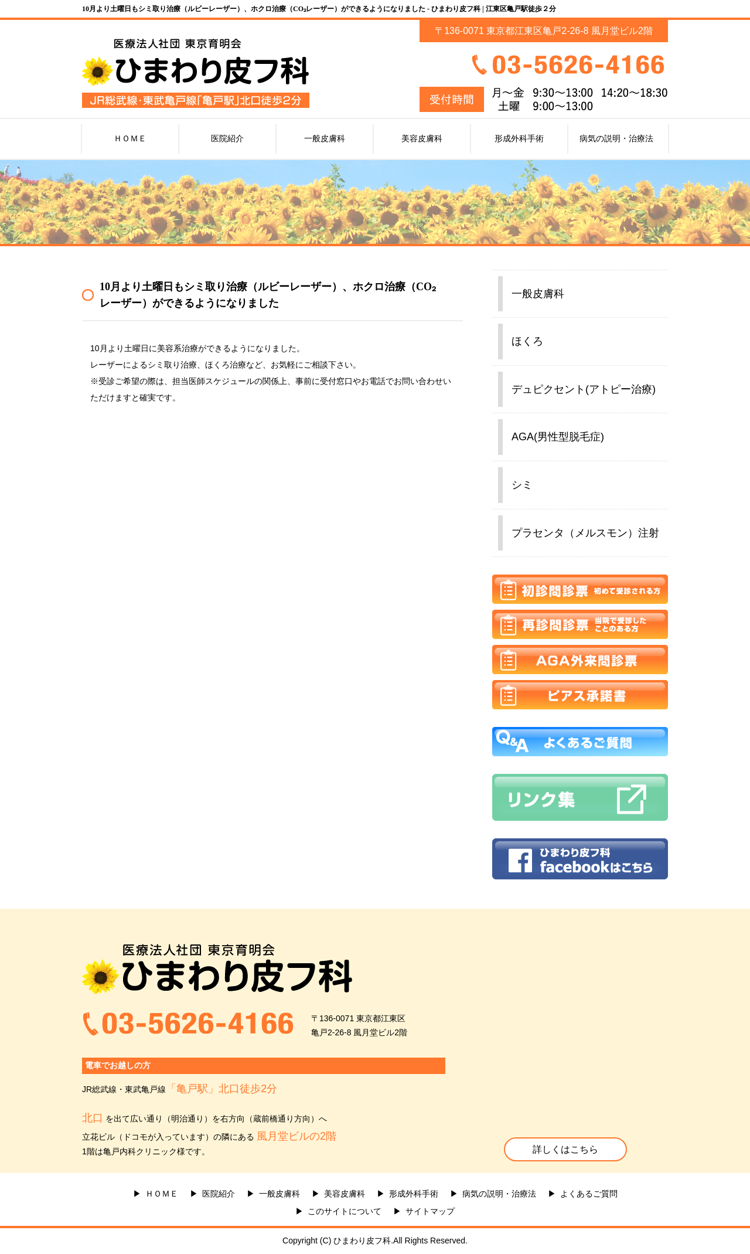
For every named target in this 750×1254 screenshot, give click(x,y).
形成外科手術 (519, 138)
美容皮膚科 (421, 138)
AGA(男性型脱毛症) (558, 437)
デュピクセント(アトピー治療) (584, 389)
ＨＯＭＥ (130, 138)
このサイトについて (344, 1211)
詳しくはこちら (565, 1149)
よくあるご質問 (589, 1193)
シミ (522, 485)
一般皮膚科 (324, 138)
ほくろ (527, 341)
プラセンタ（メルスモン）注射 (585, 533)
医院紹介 (227, 138)
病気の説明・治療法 (616, 138)
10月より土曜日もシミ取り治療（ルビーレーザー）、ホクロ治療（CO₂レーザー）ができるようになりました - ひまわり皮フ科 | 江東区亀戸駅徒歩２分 (319, 9)
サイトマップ (430, 1211)
